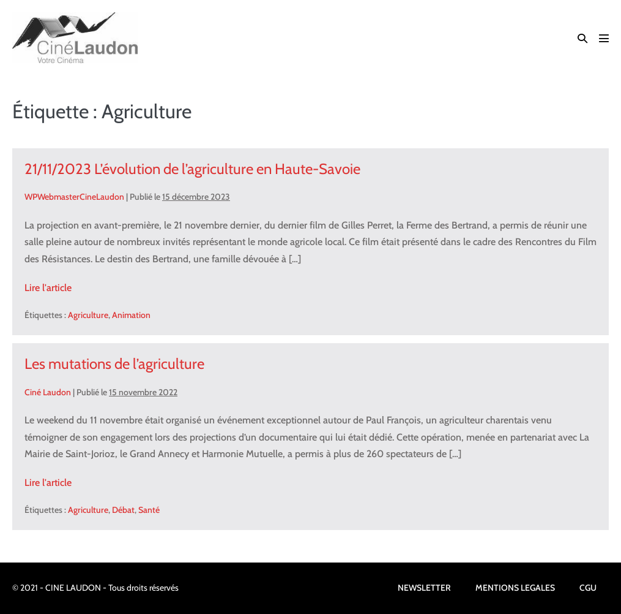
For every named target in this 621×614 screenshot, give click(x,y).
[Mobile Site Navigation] (604, 38)
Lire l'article (48, 287)
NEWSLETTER (424, 587)
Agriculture (88, 314)
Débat (123, 509)
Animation (131, 314)
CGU (588, 587)
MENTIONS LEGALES (515, 587)
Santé (149, 509)
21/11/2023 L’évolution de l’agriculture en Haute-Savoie (192, 169)
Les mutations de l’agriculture (114, 364)
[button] (582, 38)
